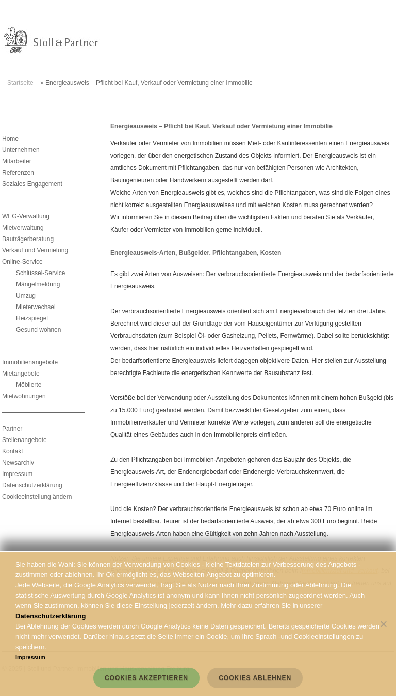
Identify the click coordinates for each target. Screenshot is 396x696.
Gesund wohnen (38, 329)
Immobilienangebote (30, 362)
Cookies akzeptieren (146, 678)
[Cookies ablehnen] (383, 624)
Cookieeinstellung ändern (37, 496)
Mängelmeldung (38, 284)
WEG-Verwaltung (26, 216)
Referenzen (18, 172)
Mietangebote (21, 373)
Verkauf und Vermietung (35, 250)
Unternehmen (21, 150)
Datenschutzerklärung (32, 485)
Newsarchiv (18, 462)
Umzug (26, 295)
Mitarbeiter (16, 161)
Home (10, 138)
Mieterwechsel (36, 307)
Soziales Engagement (32, 184)
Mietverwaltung (23, 227)
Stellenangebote (24, 440)
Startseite (20, 83)
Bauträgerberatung (28, 239)
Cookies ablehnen (255, 678)
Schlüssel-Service (40, 273)
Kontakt (12, 451)
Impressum (17, 474)
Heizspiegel (32, 318)
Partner (12, 428)
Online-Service (22, 261)
